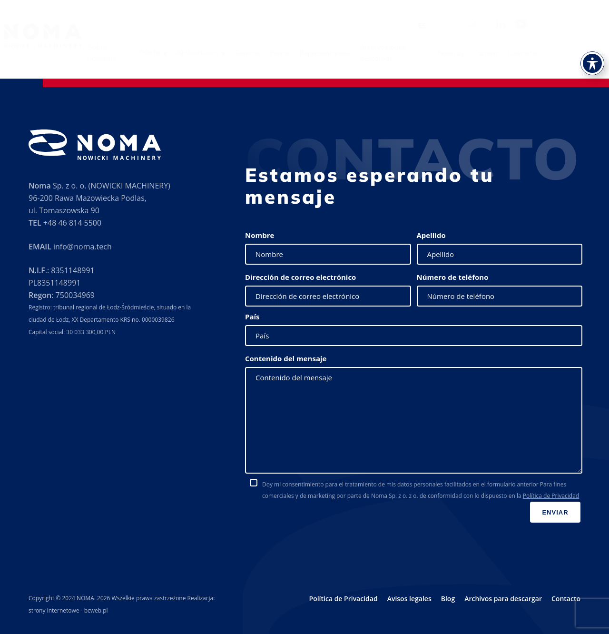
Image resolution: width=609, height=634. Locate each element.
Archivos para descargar (438, 52)
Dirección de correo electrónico (300, 277)
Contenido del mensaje (285, 358)
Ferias (335, 53)
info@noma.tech (82, 246)
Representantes (380, 53)
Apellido (431, 235)
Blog (448, 598)
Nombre (259, 235)
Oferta (205, 52)
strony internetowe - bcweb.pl (68, 610)
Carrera (541, 53)
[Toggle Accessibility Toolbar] (592, 48)
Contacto (577, 53)
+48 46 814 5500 (72, 223)
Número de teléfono (453, 277)
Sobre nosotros (157, 52)
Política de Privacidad (551, 496)
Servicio (303, 53)
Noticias (506, 53)
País (252, 316)
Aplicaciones (253, 52)
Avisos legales (409, 598)
